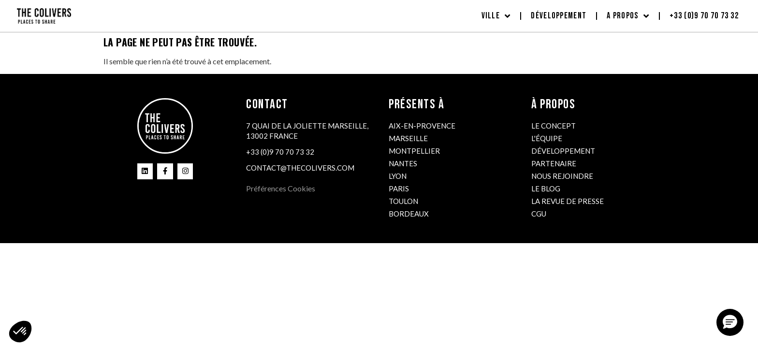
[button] (729, 322)
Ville (496, 16)
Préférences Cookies (280, 188)
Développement (558, 16)
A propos (628, 16)
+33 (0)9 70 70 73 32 (704, 16)
